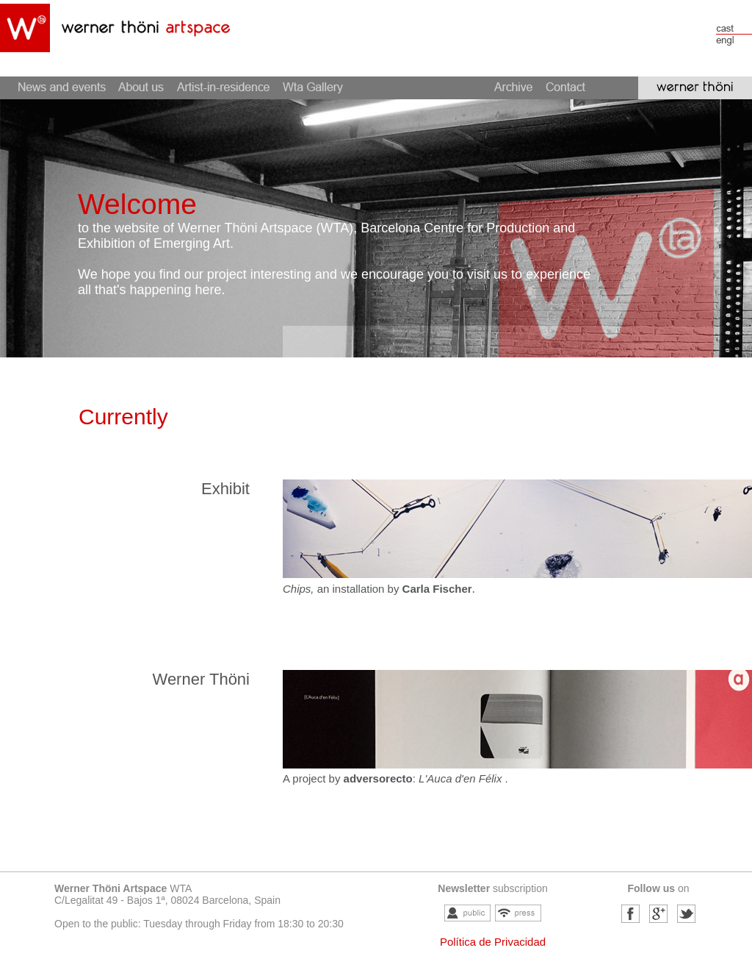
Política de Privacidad (493, 941)
